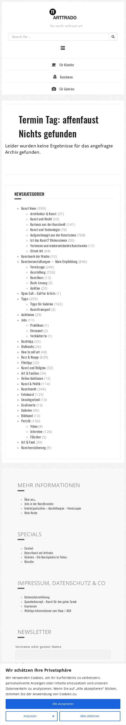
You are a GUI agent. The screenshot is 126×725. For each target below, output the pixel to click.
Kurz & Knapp (30, 356)
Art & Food (28, 441)
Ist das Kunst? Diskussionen (48, 240)
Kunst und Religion (33, 367)
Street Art (36, 250)
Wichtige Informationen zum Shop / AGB (47, 611)
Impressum (30, 606)
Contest (28, 548)
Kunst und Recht (41, 218)
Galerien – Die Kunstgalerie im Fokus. (45, 557)
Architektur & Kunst (43, 213)
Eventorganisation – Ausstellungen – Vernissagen (52, 508)
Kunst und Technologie (45, 229)
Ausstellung (38, 271)
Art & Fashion (30, 373)
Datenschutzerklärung (37, 597)
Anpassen (29, 716)
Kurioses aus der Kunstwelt (48, 224)
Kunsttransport (40, 309)
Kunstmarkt (29, 388)
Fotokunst (27, 394)
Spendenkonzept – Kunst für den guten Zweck (50, 602)
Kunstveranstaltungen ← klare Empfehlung (49, 261)
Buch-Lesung (38, 282)
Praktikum (36, 325)
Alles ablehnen (89, 716)
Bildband (27, 415)
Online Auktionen (32, 378)
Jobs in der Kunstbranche (38, 504)
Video (33, 426)
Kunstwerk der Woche (35, 256)
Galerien (26, 410)
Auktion (35, 288)
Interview (36, 431)
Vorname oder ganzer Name (38, 647)
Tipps (24, 298)
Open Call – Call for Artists (38, 293)
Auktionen (27, 314)
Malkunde (27, 346)
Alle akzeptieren (63, 704)
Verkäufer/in (38, 335)
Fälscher (35, 436)
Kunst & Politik (31, 383)
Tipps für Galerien (41, 303)
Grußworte (28, 404)
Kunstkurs (37, 277)
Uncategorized (30, 399)
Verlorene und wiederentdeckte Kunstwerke (58, 245)
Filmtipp (26, 362)
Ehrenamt (36, 330)
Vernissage (37, 266)
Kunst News (29, 208)
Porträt (26, 420)
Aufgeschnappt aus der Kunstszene (53, 234)
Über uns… (30, 499)
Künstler (29, 562)
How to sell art (30, 351)
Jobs (24, 319)
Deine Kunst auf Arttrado (38, 553)
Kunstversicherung (33, 447)
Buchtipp (27, 341)
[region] (63, 694)
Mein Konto (30, 513)
